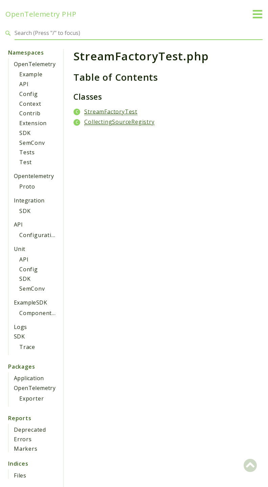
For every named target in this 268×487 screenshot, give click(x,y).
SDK (24, 133)
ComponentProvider (47, 313)
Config (28, 94)
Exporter (31, 398)
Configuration (39, 235)
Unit (19, 249)
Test (25, 162)
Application (29, 378)
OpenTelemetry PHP (40, 14)
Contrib (30, 113)
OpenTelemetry (34, 64)
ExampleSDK (30, 302)
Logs (20, 327)
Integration (29, 200)
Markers (26, 448)
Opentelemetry (34, 176)
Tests (27, 152)
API (23, 84)
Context (30, 104)
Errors (23, 439)
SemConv (32, 143)
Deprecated (30, 429)
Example (31, 74)
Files (20, 475)
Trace (27, 347)
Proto (27, 186)
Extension (33, 123)
